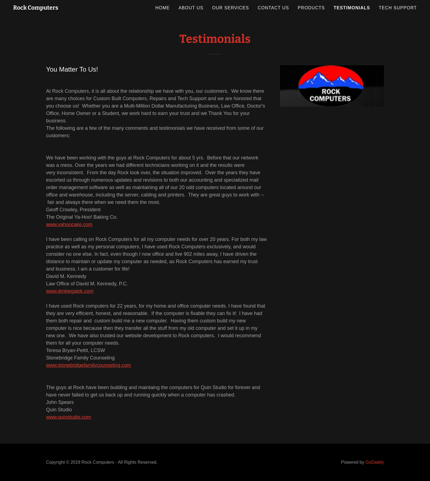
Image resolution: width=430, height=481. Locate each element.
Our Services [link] (230, 7)
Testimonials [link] (352, 7)
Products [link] (311, 7)
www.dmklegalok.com (70, 291)
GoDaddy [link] (374, 462)
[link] (35, 8)
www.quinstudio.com (68, 417)
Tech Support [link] (398, 7)
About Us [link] (191, 7)
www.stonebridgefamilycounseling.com (88, 365)
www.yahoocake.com (69, 224)
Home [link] (162, 7)
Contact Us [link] (273, 7)
